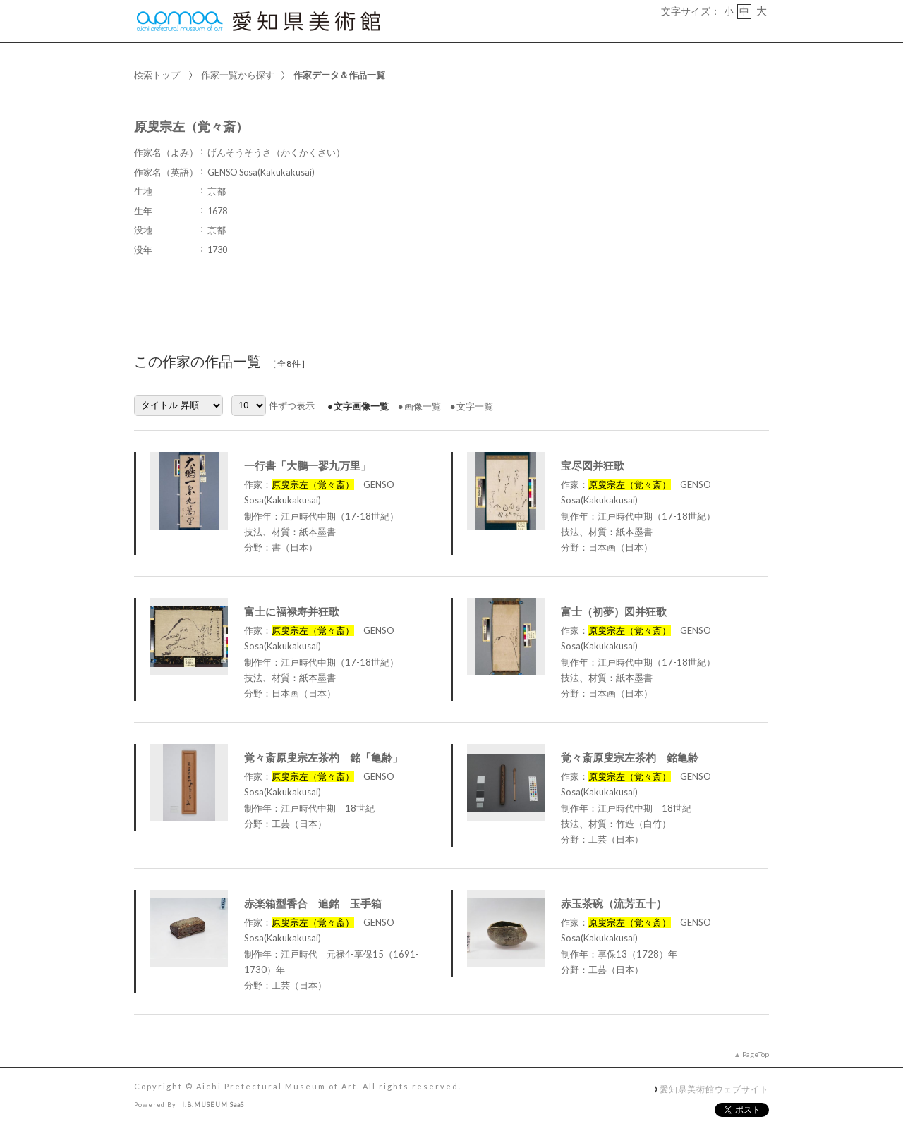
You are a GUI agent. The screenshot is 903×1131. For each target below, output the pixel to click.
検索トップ (157, 74)
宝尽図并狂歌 (592, 465)
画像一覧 (422, 406)
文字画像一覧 (361, 406)
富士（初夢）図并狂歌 (614, 611)
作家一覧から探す (237, 74)
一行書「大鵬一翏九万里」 (307, 465)
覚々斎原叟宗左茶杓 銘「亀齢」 (323, 757)
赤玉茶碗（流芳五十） (614, 903)
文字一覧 (474, 406)
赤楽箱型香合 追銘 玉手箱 (313, 903)
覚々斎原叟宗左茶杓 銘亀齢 (629, 757)
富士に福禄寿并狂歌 (291, 611)
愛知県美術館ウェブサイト (714, 1089)
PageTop (755, 1054)
